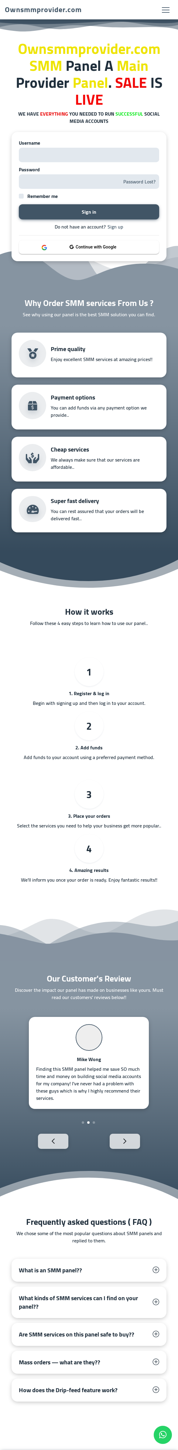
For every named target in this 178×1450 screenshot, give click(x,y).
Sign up (115, 226)
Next (135, 1141)
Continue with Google (93, 247)
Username (29, 142)
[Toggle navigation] (165, 9)
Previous (43, 1141)
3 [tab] (94, 1122)
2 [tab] (88, 1122)
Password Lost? (139, 181)
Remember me (42, 196)
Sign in (89, 211)
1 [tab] (83, 1122)
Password (29, 169)
